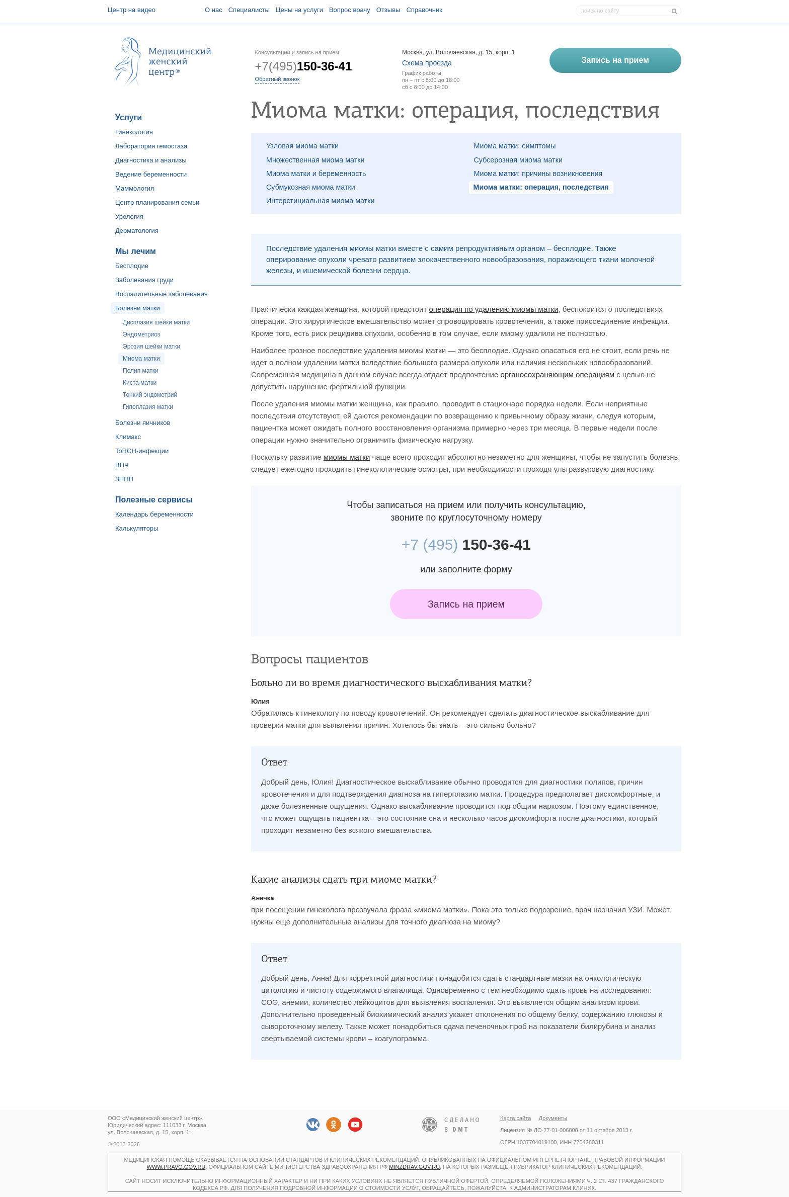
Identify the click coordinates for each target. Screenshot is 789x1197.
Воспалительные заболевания (161, 294)
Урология (129, 216)
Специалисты (249, 10)
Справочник (424, 10)
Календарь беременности (154, 514)
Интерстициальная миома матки (320, 201)
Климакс (128, 437)
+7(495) (303, 66)
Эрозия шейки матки (151, 346)
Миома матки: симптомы (515, 146)
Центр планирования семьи (157, 202)
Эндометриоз (141, 334)
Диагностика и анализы (151, 160)
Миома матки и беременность (316, 173)
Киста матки (139, 382)
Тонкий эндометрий (150, 394)
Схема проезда (427, 63)
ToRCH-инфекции (142, 451)
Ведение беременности (151, 174)
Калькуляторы (136, 528)
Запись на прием (466, 604)
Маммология (134, 188)
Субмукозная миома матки (310, 187)
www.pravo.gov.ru (176, 1167)
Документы (553, 1118)
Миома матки (141, 358)
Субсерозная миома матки (518, 160)
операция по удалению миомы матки (493, 309)
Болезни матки (137, 308)
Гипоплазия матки (148, 406)
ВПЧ (122, 465)
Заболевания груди (144, 280)
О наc (213, 10)
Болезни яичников (143, 422)
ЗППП (124, 479)
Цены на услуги (299, 10)
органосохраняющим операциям (557, 374)
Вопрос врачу (349, 10)
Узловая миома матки (302, 146)
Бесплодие (131, 266)
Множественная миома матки (315, 160)
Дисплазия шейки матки (156, 322)
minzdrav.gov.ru (414, 1167)
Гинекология (134, 132)
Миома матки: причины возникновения (538, 173)
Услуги (128, 117)
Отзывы (388, 10)
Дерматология (137, 230)
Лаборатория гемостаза (151, 146)
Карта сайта (515, 1118)
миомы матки (347, 457)
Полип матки (141, 370)
